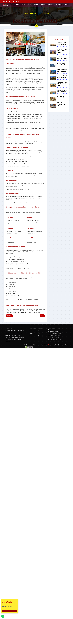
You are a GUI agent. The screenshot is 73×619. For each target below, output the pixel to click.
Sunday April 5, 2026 (61, 377)
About (23, 4)
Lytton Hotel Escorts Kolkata (61, 374)
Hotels (43, 4)
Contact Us (59, 4)
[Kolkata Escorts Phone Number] (6, 1)
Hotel (39, 333)
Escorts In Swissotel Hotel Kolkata (61, 381)
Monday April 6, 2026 (62, 323)
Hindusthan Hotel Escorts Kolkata (62, 368)
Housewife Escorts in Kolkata (21, 377)
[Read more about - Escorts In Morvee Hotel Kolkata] (36, 25)
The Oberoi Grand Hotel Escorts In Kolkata (62, 361)
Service (31, 333)
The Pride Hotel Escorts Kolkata (61, 320)
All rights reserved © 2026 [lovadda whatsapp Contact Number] (29, 344)
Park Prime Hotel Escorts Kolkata (62, 353)
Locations (50, 4)
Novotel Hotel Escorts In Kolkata (62, 341)
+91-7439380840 (13, 1)
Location (31, 330)
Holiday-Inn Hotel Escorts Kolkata (62, 347)
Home (17, 4)
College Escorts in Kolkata (22, 364)
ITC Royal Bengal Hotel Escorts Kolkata (62, 327)
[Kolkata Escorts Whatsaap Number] (4, 1)
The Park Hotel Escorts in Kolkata (62, 335)
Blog (66, 4)
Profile (29, 4)
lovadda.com (38, 344)
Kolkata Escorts (9, 610)
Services (36, 4)
